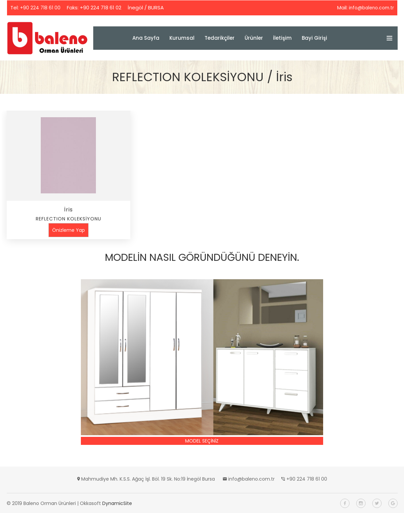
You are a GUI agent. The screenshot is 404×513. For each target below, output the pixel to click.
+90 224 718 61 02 (102, 7)
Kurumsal (181, 37)
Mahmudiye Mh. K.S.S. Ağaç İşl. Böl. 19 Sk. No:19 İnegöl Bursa (148, 478)
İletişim (282, 37)
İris (68, 209)
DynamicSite (117, 503)
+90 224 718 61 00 (41, 7)
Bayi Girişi (314, 37)
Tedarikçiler (220, 37)
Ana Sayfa (145, 37)
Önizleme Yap (68, 229)
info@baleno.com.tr (369, 7)
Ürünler (254, 37)
